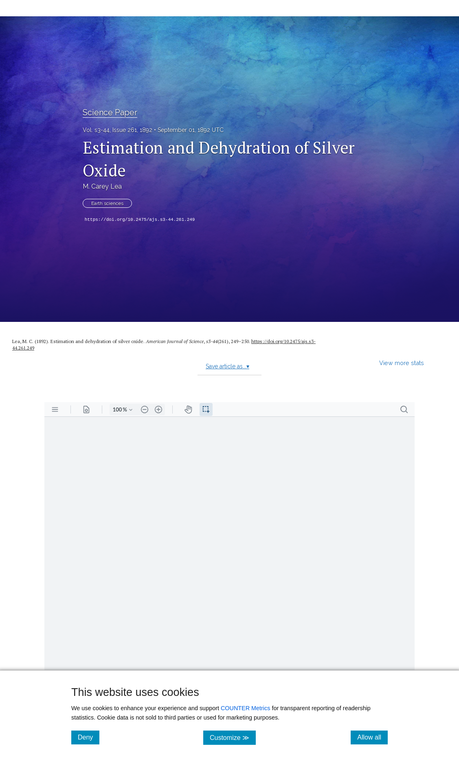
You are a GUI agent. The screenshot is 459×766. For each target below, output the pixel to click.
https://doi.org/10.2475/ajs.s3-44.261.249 (140, 219)
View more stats (401, 362)
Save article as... (227, 366)
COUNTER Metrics (245, 708)
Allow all (372, 737)
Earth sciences (107, 203)
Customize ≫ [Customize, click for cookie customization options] (233, 737)
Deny (88, 737)
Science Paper (110, 112)
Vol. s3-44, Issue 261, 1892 (117, 130)
